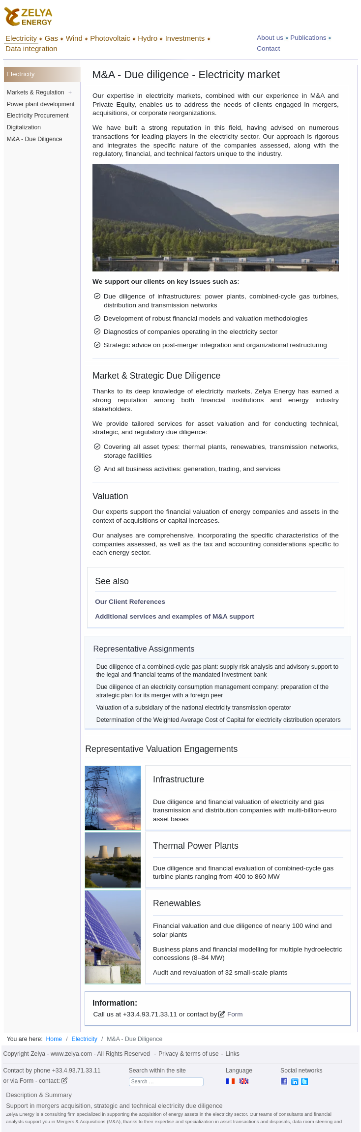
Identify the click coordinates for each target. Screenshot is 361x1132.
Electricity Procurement (38, 115)
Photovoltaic (110, 38)
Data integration (31, 48)
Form (234, 1014)
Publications (308, 37)
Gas (51, 38)
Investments (185, 38)
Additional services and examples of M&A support (174, 616)
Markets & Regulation (39, 92)
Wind (74, 38)
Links (232, 1053)
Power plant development (41, 104)
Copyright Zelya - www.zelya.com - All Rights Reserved (76, 1053)
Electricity (21, 38)
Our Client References (130, 601)
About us (270, 37)
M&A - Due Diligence (34, 139)
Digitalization (24, 127)
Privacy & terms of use (188, 1053)
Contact (268, 48)
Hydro (147, 38)
